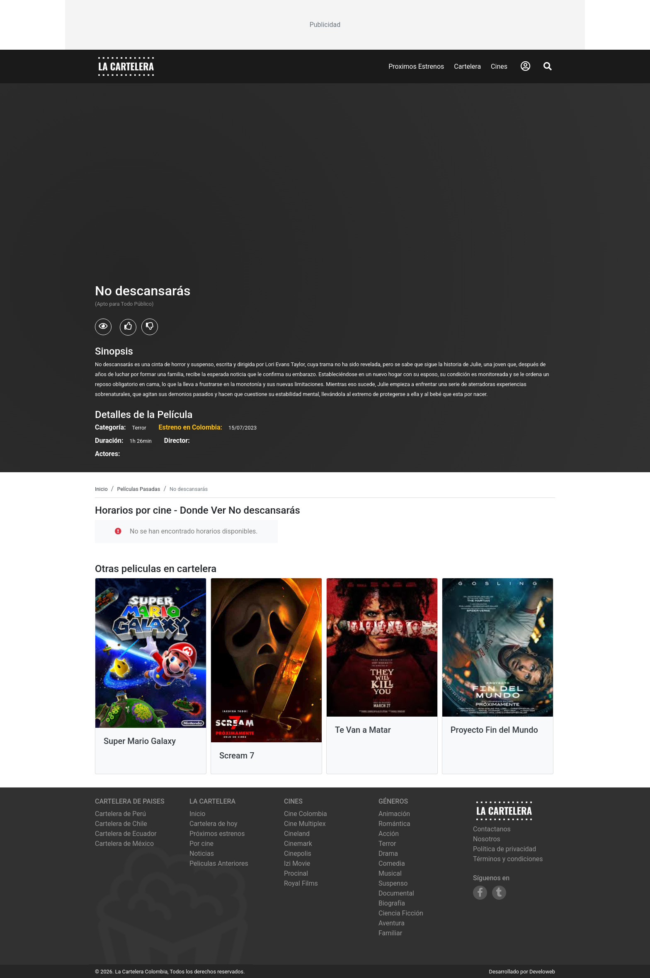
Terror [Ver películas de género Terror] (387, 844)
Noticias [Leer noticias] (201, 853)
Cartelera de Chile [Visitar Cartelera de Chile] (121, 824)
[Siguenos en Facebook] (480, 893)
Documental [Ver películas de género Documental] (396, 893)
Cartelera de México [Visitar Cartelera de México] (124, 844)
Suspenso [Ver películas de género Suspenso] (392, 883)
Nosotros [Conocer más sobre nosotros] (486, 839)
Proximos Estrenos (416, 66)
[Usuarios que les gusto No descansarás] (128, 327)
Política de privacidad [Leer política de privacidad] (504, 849)
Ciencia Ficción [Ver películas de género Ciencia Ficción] (400, 913)
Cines (499, 66)
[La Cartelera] (126, 66)
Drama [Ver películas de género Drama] (388, 853)
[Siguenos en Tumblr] (499, 893)
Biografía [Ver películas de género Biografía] (391, 903)
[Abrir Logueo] (525, 66)
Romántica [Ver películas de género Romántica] (394, 824)
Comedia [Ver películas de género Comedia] (391, 863)
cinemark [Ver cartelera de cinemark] (298, 844)
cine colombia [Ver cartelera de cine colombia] (305, 814)
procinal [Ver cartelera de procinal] (296, 873)
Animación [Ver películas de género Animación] (394, 814)
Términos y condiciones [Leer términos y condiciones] (508, 859)
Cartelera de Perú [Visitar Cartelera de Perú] (120, 814)
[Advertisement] (325, 25)
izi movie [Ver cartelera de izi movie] (297, 863)
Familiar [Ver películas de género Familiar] (390, 933)
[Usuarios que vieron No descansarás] (103, 327)
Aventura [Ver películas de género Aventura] (391, 923)
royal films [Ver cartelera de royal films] (301, 883)
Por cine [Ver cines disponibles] (201, 844)
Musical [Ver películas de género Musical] (390, 873)
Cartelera (467, 66)
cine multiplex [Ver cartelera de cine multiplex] (305, 824)
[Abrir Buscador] (547, 66)
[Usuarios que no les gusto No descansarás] (149, 327)
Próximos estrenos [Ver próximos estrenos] (217, 834)
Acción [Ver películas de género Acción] (388, 834)
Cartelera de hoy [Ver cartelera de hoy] (213, 824)
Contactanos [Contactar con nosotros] (492, 829)
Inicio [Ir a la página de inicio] (197, 814)
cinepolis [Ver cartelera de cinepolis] (297, 853)
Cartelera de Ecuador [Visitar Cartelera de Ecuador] (126, 834)
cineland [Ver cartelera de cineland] (297, 834)
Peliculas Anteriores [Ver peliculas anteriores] (218, 863)
